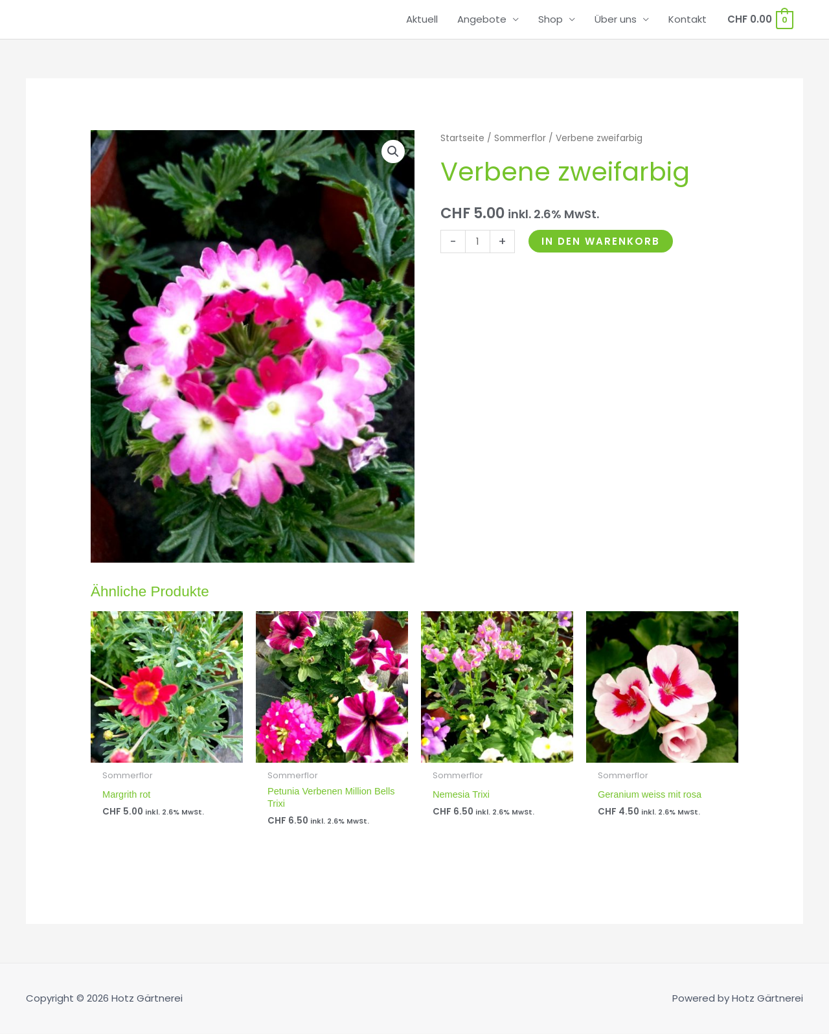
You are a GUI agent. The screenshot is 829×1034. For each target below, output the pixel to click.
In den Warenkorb (600, 241)
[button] (393, 151)
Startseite (462, 138)
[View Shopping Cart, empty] (759, 19)
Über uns (616, 19)
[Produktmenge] (477, 241)
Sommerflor (520, 138)
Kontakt (687, 19)
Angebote (481, 19)
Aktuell (422, 19)
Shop (550, 19)
